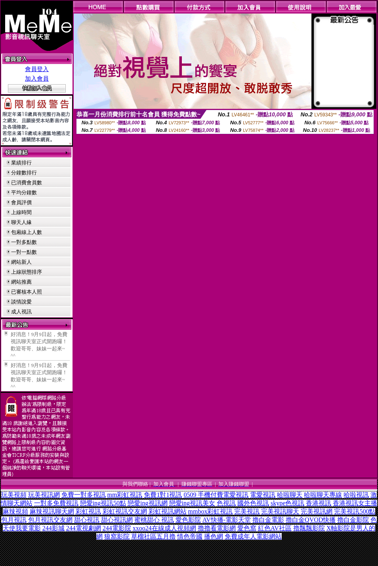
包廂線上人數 (26, 232)
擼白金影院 (353, 519)
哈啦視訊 (356, 494)
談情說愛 (21, 302)
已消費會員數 (26, 182)
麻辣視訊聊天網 (52, 511)
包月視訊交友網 (50, 519)
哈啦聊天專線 (323, 494)
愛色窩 (246, 528)
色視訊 (226, 503)
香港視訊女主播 (355, 503)
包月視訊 (14, 519)
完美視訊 (247, 511)
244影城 (53, 528)
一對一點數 (24, 252)
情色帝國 (189, 536)
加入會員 (37, 78)
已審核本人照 (26, 292)
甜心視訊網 (117, 519)
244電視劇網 (83, 528)
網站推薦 (21, 282)
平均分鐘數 (24, 192)
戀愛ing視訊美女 (192, 503)
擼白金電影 (268, 519)
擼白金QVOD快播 (311, 519)
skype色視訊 (287, 503)
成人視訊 (21, 312)
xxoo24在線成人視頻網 (164, 528)
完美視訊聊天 (280, 511)
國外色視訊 (253, 503)
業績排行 (21, 163)
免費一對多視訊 (83, 494)
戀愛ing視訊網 (147, 503)
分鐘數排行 (24, 173)
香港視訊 (318, 503)
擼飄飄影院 (309, 528)
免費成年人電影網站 (253, 536)
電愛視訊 (262, 494)
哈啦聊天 (289, 494)
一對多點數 (24, 242)
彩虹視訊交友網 (125, 511)
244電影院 (117, 528)
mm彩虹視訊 (125, 494)
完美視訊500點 (354, 511)
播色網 (213, 536)
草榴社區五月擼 (153, 536)
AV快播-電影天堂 (226, 519)
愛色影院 (188, 519)
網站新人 (21, 262)
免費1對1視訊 (163, 494)
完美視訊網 (316, 511)
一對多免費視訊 (56, 503)
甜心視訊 (86, 519)
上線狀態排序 (26, 272)
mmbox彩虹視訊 (210, 511)
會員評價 (21, 202)
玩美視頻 (14, 494)
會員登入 (37, 69)
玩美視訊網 (44, 494)
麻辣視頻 (15, 511)
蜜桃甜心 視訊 (154, 519)
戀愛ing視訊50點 (103, 503)
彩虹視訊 (88, 511)
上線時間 (21, 212)
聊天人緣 (21, 222)
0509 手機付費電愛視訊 (215, 494)
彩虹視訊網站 (168, 511)
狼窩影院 (117, 536)
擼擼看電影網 (217, 528)
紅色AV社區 (275, 528)
